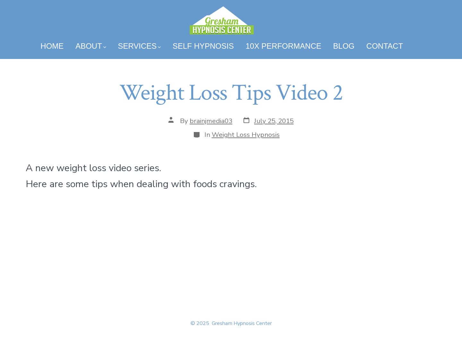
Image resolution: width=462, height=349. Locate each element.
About (90, 46)
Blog (344, 46)
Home (52, 46)
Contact (384, 46)
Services (139, 46)
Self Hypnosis (203, 46)
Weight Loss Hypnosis (246, 134)
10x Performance (283, 46)
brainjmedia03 (211, 120)
